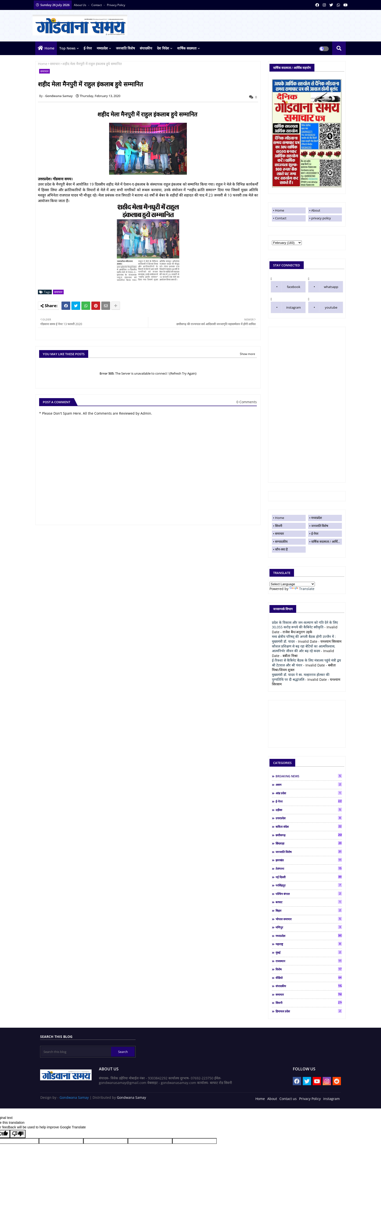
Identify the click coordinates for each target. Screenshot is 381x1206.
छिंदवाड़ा (309, 843)
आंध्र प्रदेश (309, 793)
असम (309, 784)
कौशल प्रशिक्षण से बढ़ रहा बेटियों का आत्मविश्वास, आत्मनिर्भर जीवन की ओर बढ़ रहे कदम (303, 648)
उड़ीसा (309, 810)
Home (49, 48)
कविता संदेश (309, 826)
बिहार (309, 910)
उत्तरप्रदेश (309, 818)
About (315, 210)
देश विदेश (163, 48)
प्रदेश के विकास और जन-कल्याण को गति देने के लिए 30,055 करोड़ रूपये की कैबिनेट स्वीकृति (305, 625)
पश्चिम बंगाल (309, 894)
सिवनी (278, 526)
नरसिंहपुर (309, 885)
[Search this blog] (76, 1052)
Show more (247, 354)
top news (67, 48)
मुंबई (309, 952)
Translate (301, 588)
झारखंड (309, 860)
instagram (293, 307)
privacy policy (116, 5)
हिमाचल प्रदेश (309, 1011)
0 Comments (246, 402)
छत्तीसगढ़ (309, 835)
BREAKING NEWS (309, 776)
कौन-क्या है (281, 549)
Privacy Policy (310, 1098)
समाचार (55, 63)
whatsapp (331, 287)
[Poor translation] (18, 1134)
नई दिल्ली (309, 877)
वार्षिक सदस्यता (187, 48)
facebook (293, 287)
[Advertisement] (307, 404)
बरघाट (309, 902)
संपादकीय (146, 48)
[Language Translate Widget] (292, 584)
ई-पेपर (88, 48)
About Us (80, 5)
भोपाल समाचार (309, 919)
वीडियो (309, 978)
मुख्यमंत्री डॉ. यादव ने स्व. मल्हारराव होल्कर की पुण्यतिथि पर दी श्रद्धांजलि (300, 677)
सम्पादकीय (281, 541)
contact (97, 5)
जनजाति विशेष (125, 48)
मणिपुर (309, 927)
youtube (331, 307)
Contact (280, 218)
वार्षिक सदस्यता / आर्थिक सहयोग (326, 541)
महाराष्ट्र (309, 944)
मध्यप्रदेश (102, 48)
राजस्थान (309, 961)
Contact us (288, 1098)
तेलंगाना (309, 868)
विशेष (309, 969)
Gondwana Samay (74, 1097)
